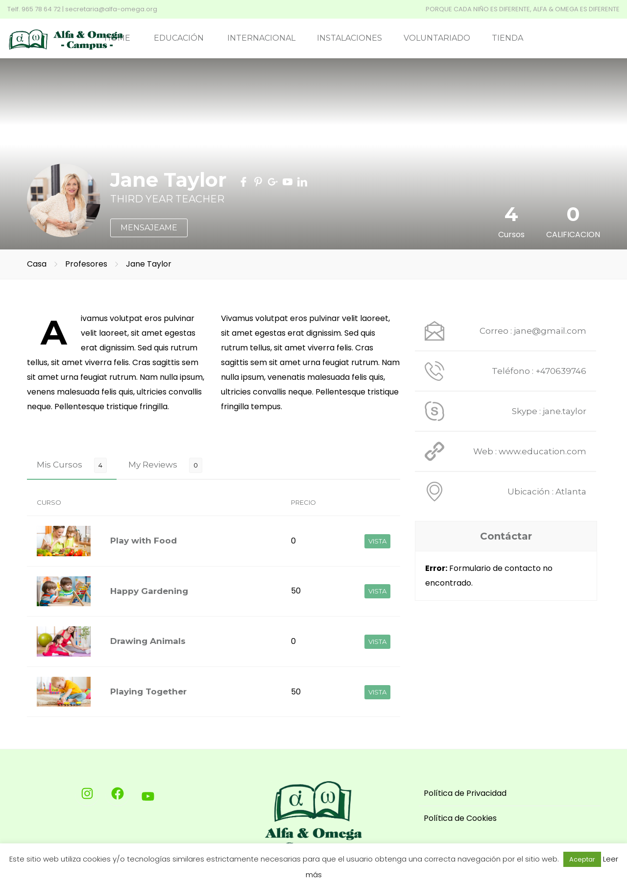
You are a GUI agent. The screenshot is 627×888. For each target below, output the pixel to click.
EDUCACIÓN (179, 38)
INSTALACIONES (349, 38)
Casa (37, 264)
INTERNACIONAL (261, 38)
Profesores (87, 264)
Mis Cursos (59, 464)
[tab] (72, 465)
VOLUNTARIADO (437, 38)
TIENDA (507, 38)
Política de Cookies (460, 818)
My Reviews (152, 464)
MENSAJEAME (149, 227)
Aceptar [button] (582, 859)
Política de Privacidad (465, 793)
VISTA (377, 541)
